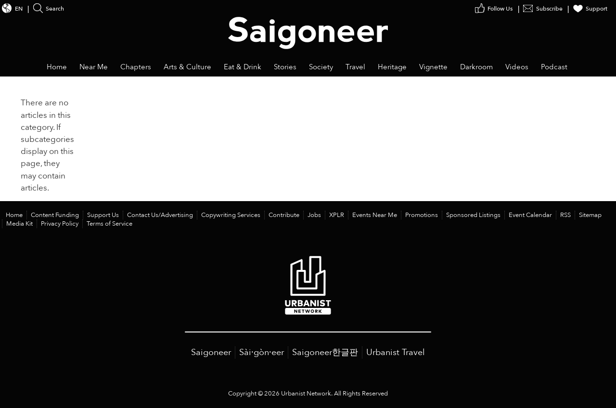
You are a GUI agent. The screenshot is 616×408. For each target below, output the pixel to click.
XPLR (336, 215)
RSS (565, 215)
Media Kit (19, 223)
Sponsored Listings (473, 215)
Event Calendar (530, 215)
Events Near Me (374, 215)
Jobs (314, 215)
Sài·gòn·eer (261, 352)
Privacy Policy (59, 223)
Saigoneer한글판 (325, 352)
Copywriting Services (230, 215)
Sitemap (590, 215)
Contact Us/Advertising (160, 215)
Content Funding (55, 215)
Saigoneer (211, 352)
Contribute (284, 215)
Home (14, 215)
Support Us (103, 215)
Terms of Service (109, 223)
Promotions (421, 215)
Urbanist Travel (395, 352)
